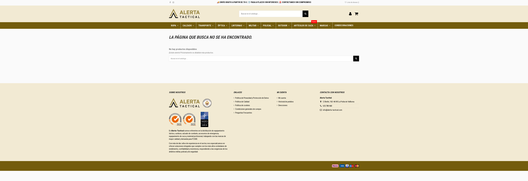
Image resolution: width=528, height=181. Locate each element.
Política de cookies (242, 106)
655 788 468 (327, 106)
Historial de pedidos (286, 102)
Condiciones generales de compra (248, 110)
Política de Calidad (242, 102)
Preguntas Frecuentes (243, 113)
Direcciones (282, 106)
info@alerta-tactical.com (332, 111)
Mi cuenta (282, 99)
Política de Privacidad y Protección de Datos (252, 99)
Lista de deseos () (352, 2)
